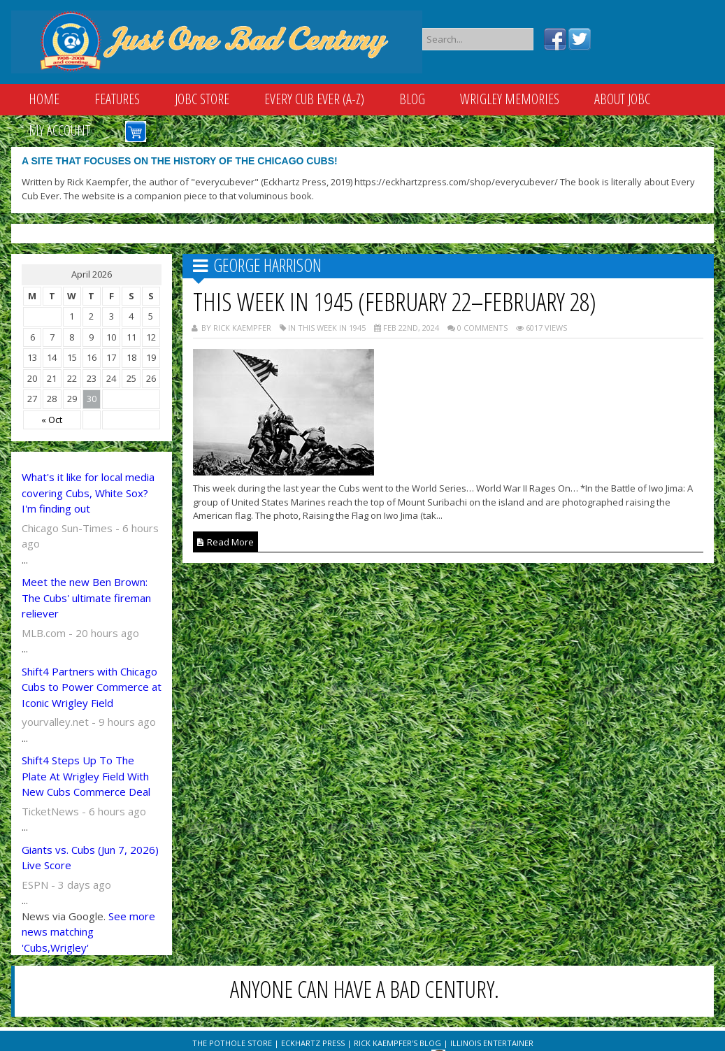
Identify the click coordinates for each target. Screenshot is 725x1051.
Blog (412, 99)
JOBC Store (202, 99)
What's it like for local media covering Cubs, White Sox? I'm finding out (88, 492)
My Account (59, 130)
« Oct (51, 419)
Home (44, 99)
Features (117, 99)
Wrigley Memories (509, 99)
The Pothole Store (232, 1043)
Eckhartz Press (313, 1043)
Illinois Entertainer (491, 1043)
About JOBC (622, 99)
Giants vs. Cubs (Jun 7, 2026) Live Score (90, 858)
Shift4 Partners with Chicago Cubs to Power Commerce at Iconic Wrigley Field (91, 687)
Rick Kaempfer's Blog (397, 1043)
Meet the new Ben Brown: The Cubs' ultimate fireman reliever (86, 597)
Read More (225, 542)
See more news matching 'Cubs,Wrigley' (88, 932)
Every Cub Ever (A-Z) (314, 99)
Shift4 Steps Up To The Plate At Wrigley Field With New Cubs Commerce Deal (86, 776)
